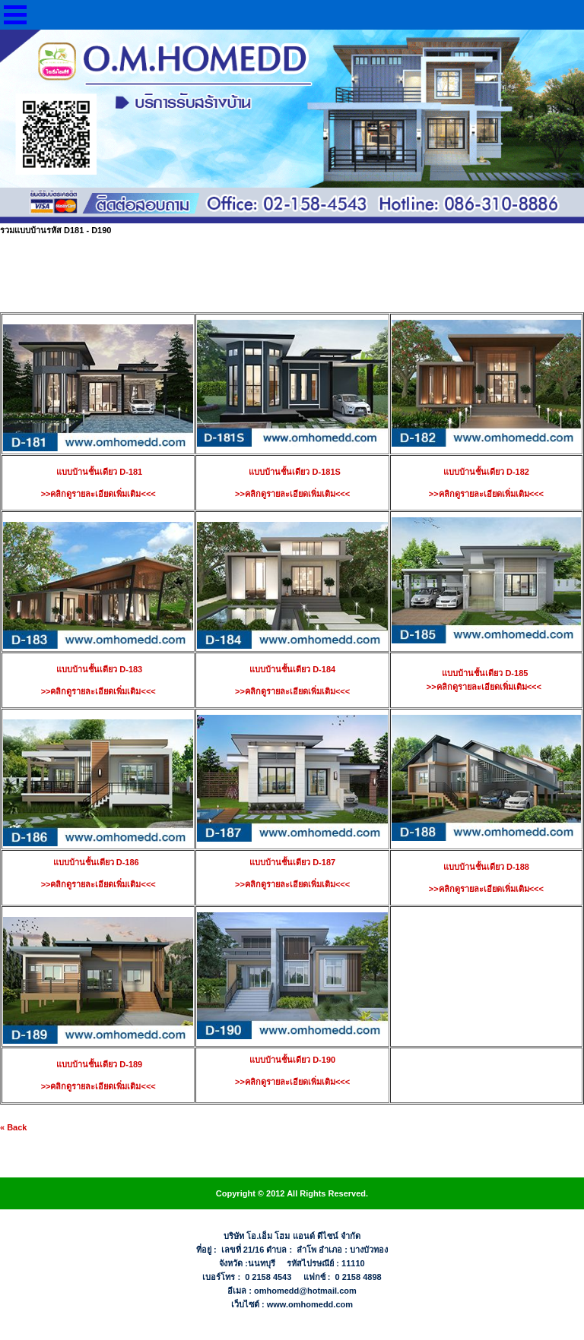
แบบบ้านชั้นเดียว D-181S (292, 471)
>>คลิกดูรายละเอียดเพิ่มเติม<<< (292, 493)
